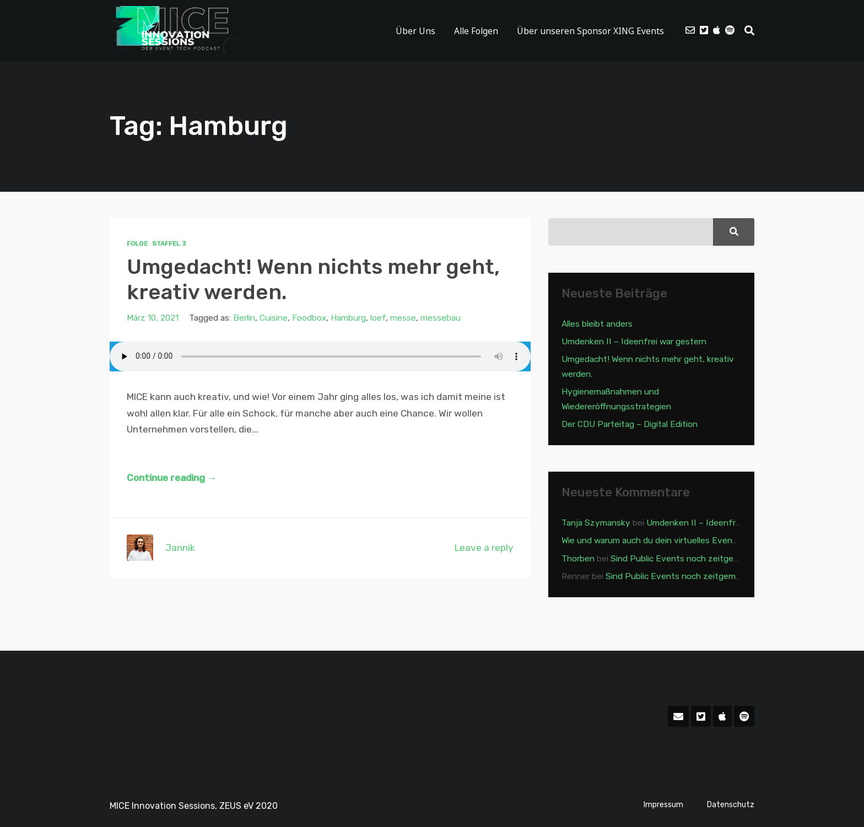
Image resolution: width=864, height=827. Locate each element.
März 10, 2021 (153, 317)
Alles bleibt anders (597, 323)
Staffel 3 (169, 243)
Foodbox (309, 317)
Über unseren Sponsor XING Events (590, 31)
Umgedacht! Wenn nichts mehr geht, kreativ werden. (313, 279)
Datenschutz (730, 804)
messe (403, 317)
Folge (137, 243)
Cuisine (274, 317)
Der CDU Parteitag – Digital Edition (629, 424)
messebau (440, 317)
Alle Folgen (476, 31)
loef (378, 317)
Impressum (663, 804)
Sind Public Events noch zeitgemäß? (683, 558)
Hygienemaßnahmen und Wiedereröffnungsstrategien (616, 398)
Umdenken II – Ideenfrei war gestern (633, 341)
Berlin (244, 317)
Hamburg (348, 317)
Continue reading (172, 477)
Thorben (578, 558)
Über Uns (415, 31)
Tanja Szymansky (595, 522)
